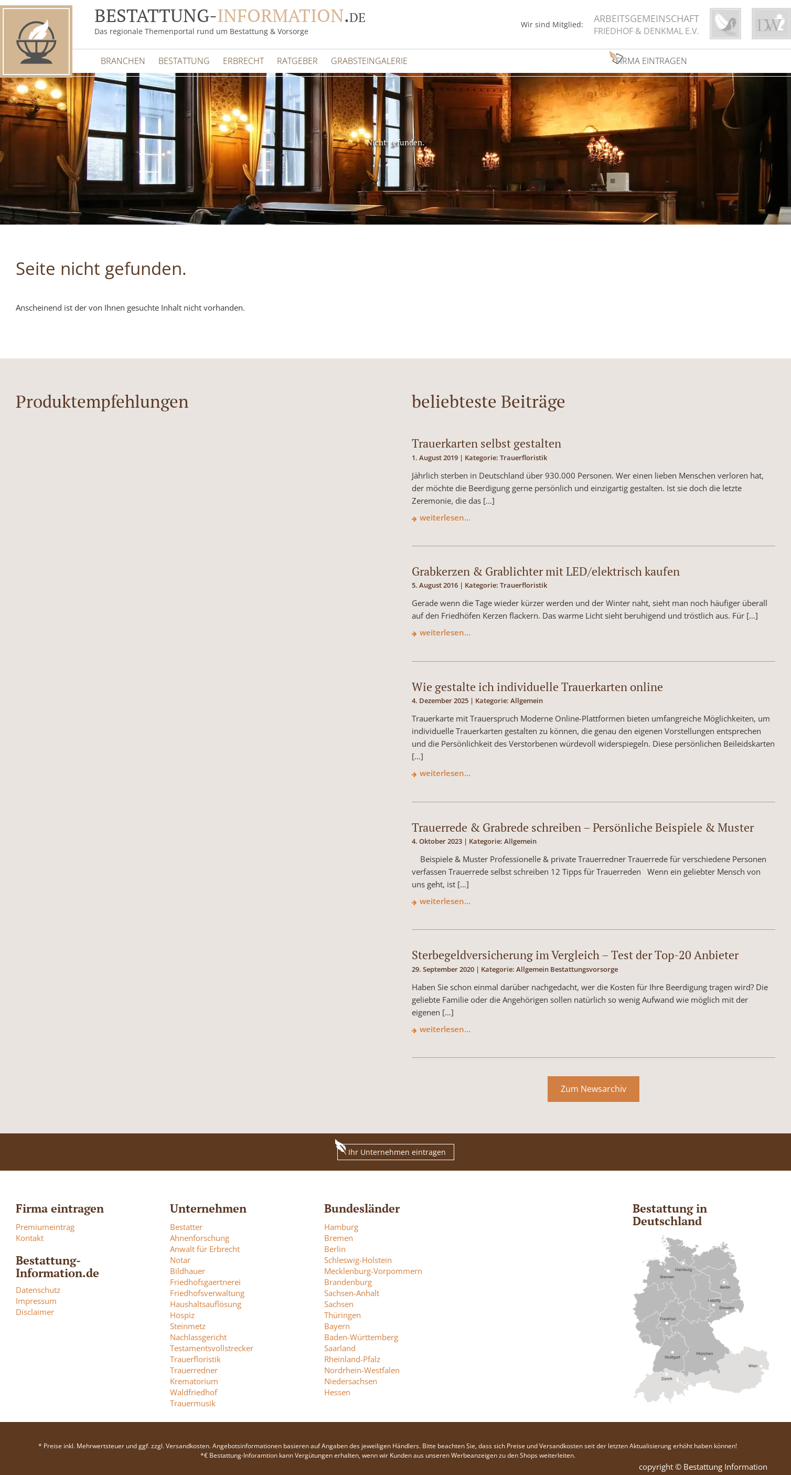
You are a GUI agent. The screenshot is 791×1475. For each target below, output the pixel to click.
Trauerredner (194, 1367)
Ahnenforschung (199, 1234)
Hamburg (341, 1223)
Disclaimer (35, 1308)
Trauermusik (193, 1400)
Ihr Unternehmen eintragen (391, 1146)
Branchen (122, 58)
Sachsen (339, 1301)
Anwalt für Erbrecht (205, 1245)
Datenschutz (38, 1286)
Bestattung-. (230, 15)
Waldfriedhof (193, 1389)
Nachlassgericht (198, 1334)
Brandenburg (348, 1279)
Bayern (337, 1323)
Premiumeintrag (45, 1223)
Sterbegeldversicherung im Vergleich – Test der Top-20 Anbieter (575, 951)
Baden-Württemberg (361, 1334)
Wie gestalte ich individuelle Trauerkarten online (537, 683)
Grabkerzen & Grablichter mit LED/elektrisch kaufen (546, 568)
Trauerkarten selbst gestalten (486, 440)
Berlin (335, 1245)
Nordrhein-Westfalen (362, 1367)
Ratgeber (288, 58)
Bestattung (180, 58)
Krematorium (194, 1378)
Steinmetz (188, 1323)
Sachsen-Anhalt (351, 1290)
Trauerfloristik (195, 1356)
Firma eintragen (557, 58)
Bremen (338, 1234)
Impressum (36, 1297)
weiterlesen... (445, 513)
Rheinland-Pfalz (352, 1356)
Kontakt (30, 1234)
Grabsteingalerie (357, 58)
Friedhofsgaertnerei (205, 1279)
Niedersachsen (350, 1378)
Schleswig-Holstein (358, 1256)
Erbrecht (237, 58)
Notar (180, 1256)
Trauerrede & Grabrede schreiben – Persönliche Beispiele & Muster (583, 823)
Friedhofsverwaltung (207, 1290)
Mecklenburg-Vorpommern (373, 1267)
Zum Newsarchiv (593, 1085)
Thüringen (342, 1312)
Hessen (337, 1389)
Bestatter (186, 1223)
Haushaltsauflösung (205, 1301)
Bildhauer (187, 1267)
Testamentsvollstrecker (211, 1345)
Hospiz (182, 1312)
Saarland (340, 1345)
